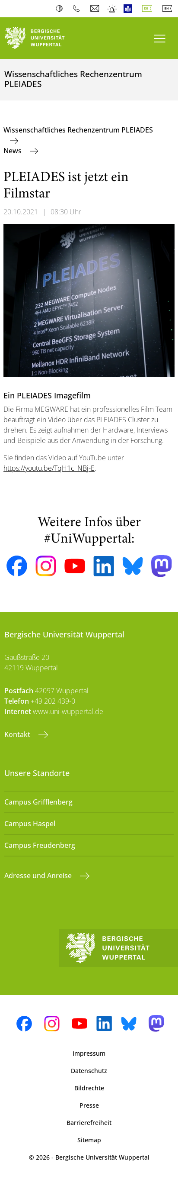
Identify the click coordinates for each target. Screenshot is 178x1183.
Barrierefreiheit (89, 1122)
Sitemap (89, 1140)
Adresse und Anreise (38, 875)
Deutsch (149, 8)
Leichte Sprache (129, 8)
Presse (89, 1105)
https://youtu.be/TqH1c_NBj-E (49, 468)
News (13, 150)
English (169, 8)
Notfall (112, 8)
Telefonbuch (78, 8)
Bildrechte (89, 1088)
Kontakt (18, 734)
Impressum (89, 1053)
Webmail (95, 8)
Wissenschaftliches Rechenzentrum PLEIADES (78, 130)
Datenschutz (89, 1071)
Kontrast (61, 8)
